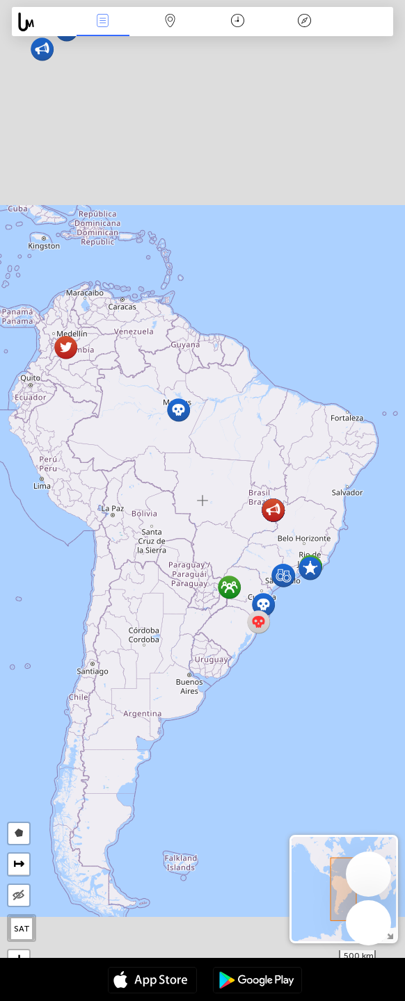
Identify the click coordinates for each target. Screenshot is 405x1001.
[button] (178, 409)
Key (305, 22)
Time (237, 22)
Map (170, 22)
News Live (103, 22)
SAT (22, 929)
